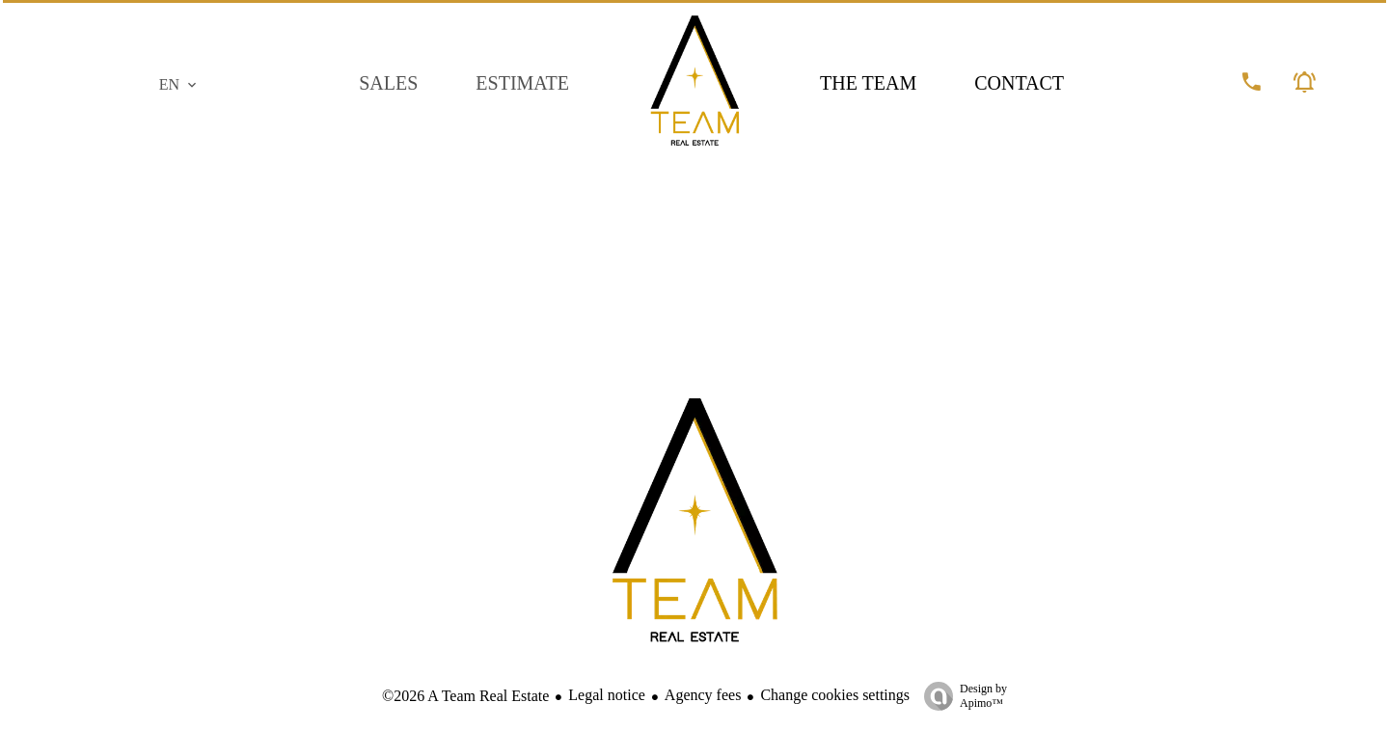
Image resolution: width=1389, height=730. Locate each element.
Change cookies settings (835, 695)
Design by (960, 696)
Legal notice (606, 695)
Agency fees (703, 695)
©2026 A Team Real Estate (465, 696)
